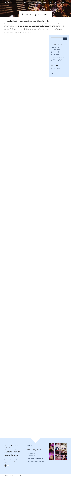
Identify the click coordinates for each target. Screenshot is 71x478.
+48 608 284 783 (31, 455)
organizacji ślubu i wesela (37, 23)
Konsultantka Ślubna (55, 68)
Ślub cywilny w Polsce (56, 47)
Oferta (44, 2)
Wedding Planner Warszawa (38, 461)
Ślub (52, 73)
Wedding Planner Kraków (33, 458)
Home (25, 2)
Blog (49, 2)
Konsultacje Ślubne (17, 459)
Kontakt (55, 2)
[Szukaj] (65, 38)
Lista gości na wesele (55, 49)
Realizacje (38, 2)
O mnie (31, 2)
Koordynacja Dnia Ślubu (9, 461)
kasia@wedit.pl (31, 453)
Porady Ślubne (54, 70)
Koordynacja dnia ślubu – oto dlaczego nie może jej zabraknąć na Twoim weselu (58, 53)
